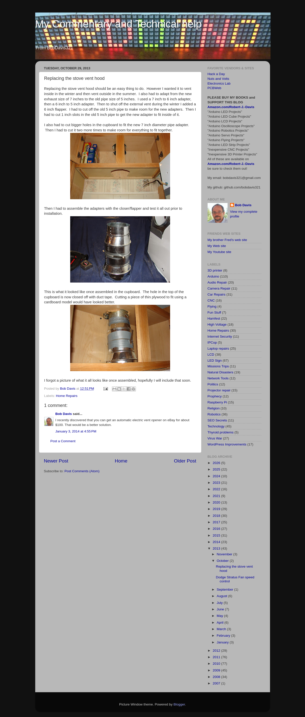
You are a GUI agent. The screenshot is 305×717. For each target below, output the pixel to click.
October (223, 561)
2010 (217, 663)
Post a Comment (63, 441)
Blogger (179, 704)
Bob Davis (63, 414)
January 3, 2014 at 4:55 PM (75, 431)
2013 (217, 548)
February (224, 635)
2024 (217, 476)
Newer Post (56, 460)
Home (121, 460)
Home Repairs (66, 396)
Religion (214, 408)
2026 (217, 463)
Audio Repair (217, 282)
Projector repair (219, 390)
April (221, 622)
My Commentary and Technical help (118, 24)
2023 (217, 483)
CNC (211, 300)
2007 (217, 683)
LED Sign (215, 360)
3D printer (215, 270)
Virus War (215, 438)
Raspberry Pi (217, 402)
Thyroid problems (221, 432)
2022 (217, 489)
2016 (217, 529)
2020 (217, 502)
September (225, 589)
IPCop (212, 342)
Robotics (214, 414)
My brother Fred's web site (227, 240)
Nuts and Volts (218, 79)
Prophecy (215, 396)
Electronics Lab (219, 83)
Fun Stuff (214, 312)
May (220, 616)
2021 (217, 496)
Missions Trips (218, 366)
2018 (217, 516)
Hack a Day (216, 74)
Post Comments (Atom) (81, 471)
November (225, 554)
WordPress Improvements (227, 444)
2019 (217, 509)
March (222, 629)
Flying (212, 306)
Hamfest (214, 318)
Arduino (213, 276)
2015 (217, 535)
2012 (217, 650)
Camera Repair (219, 288)
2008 (217, 677)
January (223, 642)
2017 (217, 522)
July (220, 603)
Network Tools (218, 378)
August (222, 596)
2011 (217, 657)
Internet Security (220, 336)
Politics (213, 384)
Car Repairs (217, 294)
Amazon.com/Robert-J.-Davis (231, 107)
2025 (217, 469)
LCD (211, 354)
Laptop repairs (218, 348)
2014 (217, 542)
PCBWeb (214, 88)
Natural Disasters (221, 372)
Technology (216, 426)
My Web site (217, 246)
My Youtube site (219, 252)
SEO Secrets (217, 420)
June (221, 609)
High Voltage (217, 324)
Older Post (185, 460)
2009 (217, 670)
